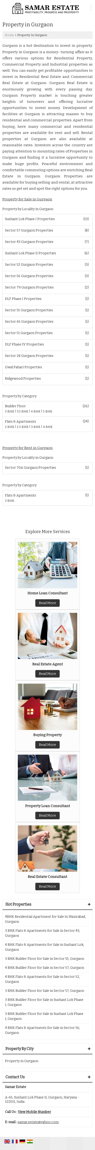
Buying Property (47, 735)
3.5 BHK (23, 411)
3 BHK (10, 411)
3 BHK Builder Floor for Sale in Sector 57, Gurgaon (44, 991)
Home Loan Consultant (48, 593)
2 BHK (10, 427)
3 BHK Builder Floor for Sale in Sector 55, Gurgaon (44, 959)
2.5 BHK (23, 427)
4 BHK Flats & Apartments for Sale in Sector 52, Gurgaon (42, 979)
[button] (34, 1112)
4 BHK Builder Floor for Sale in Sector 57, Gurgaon (44, 968)
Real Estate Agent (47, 664)
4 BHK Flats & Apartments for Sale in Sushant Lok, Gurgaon (44, 947)
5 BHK (47, 411)
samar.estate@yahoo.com (38, 1122)
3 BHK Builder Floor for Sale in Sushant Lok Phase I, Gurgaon (44, 1002)
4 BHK (36, 411)
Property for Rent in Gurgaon (27, 448)
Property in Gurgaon (21, 1061)
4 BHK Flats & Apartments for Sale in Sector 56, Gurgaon (42, 1030)
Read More (47, 603)
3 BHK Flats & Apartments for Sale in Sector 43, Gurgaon (42, 933)
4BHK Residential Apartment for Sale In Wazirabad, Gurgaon (45, 919)
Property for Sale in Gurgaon (27, 199)
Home (9, 35)
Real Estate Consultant (47, 877)
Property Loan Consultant (47, 806)
